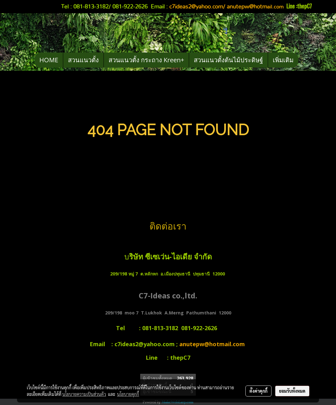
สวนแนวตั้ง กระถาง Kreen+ (146, 60)
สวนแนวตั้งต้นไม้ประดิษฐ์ (228, 60)
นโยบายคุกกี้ (128, 394)
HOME (48, 60)
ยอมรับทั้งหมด (292, 391)
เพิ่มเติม (283, 60)
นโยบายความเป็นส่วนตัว (84, 394)
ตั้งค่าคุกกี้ (258, 391)
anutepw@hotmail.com (212, 344)
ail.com (256, 6)
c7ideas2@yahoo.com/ (197, 7)
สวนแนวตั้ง (83, 60)
